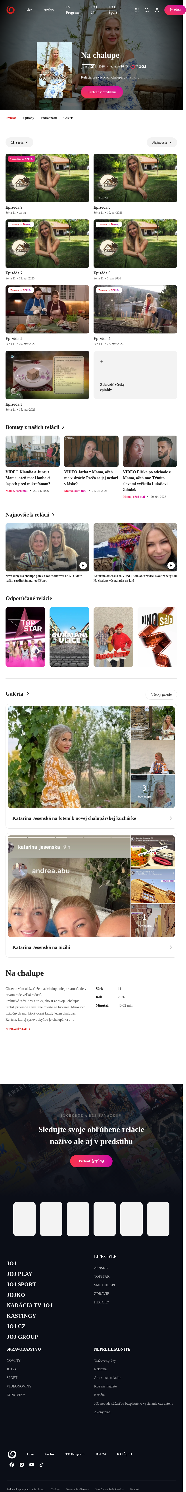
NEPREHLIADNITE (112, 1349)
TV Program (72, 9)
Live (28, 10)
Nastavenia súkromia (77, 1489)
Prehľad (11, 118)
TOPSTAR (102, 1276)
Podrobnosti (49, 118)
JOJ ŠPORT (21, 1284)
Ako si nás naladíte (107, 1378)
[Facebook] (12, 1465)
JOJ (11, 1263)
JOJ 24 (94, 9)
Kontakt (134, 1489)
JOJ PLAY (19, 1274)
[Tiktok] (41, 1465)
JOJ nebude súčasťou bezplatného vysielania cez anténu (133, 1403)
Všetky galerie (161, 694)
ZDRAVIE (101, 1293)
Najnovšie (162, 142)
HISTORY (101, 1302)
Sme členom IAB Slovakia (109, 1489)
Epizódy (28, 118)
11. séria (19, 142)
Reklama (100, 1369)
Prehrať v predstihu (102, 92)
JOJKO (16, 1295)
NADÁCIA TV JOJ (29, 1305)
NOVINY (14, 1360)
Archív (49, 10)
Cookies (55, 1489)
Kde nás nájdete (105, 1386)
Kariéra (99, 1395)
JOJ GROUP (22, 1337)
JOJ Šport (113, 9)
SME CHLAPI (104, 1285)
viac (136, 77)
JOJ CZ (16, 1326)
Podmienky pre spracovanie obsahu (25, 1489)
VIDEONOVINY (19, 1386)
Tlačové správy (105, 1360)
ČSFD (88, 66)
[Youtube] (31, 1465)
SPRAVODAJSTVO (24, 1349)
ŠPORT (12, 1378)
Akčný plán (102, 1412)
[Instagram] (22, 1465)
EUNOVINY (16, 1395)
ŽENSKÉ (101, 1268)
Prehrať (91, 1161)
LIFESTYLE (105, 1256)
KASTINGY (21, 1316)
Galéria (68, 118)
